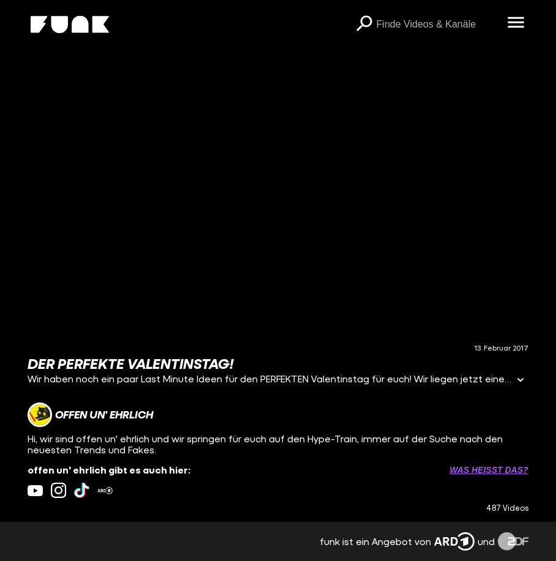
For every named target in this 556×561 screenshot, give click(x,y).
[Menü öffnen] (516, 23)
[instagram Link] (58, 490)
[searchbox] (438, 24)
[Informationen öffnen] (520, 380)
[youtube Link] (35, 490)
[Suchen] (364, 24)
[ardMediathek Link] (105, 490)
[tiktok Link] (81, 490)
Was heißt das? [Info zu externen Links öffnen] (488, 470)
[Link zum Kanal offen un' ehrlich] (90, 415)
